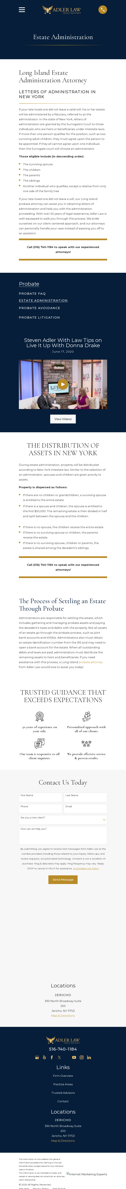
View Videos (63, 419)
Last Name (71, 795)
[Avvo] (67, 969)
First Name (27, 795)
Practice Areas (63, 996)
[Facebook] (52, 969)
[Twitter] (59, 969)
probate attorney (91, 662)
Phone (24, 806)
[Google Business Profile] (37, 969)
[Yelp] (44, 969)
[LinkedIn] (89, 969)
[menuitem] (32, 292)
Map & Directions (63, 927)
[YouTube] (74, 969)
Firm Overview (63, 987)
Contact (63, 1013)
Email (68, 806)
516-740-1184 (63, 961)
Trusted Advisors (63, 1004)
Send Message (63, 879)
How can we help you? (34, 829)
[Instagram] (82, 969)
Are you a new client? (33, 817)
